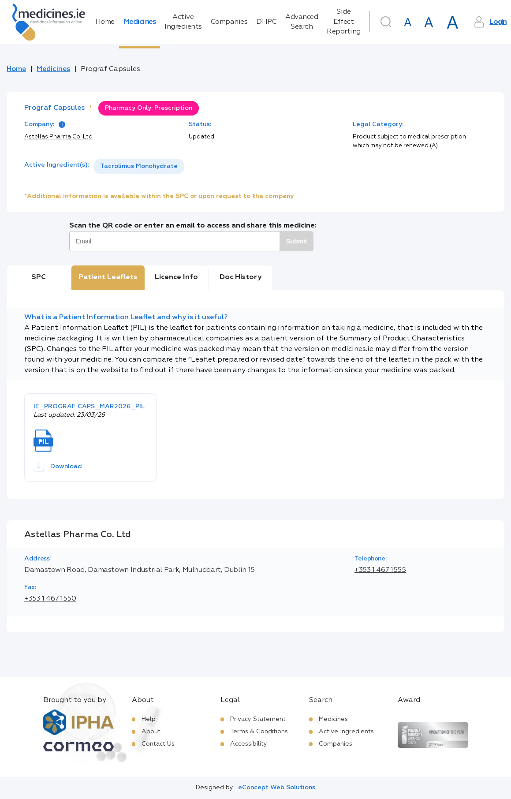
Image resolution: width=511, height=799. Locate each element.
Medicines (139, 22)
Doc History (240, 277)
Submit (296, 241)
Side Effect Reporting (344, 21)
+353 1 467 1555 (380, 570)
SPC (38, 277)
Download (58, 467)
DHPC (266, 22)
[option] (138, 166)
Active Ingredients (183, 22)
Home (105, 22)
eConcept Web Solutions (276, 787)
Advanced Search (301, 22)
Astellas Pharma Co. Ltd (58, 137)
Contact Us (158, 744)
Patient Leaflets (107, 277)
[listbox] (138, 166)
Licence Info (176, 277)
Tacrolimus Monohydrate (139, 166)
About (151, 731)
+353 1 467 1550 (50, 598)
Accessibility (248, 744)
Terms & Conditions (259, 731)
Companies (229, 22)
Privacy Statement (258, 719)
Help (149, 719)
